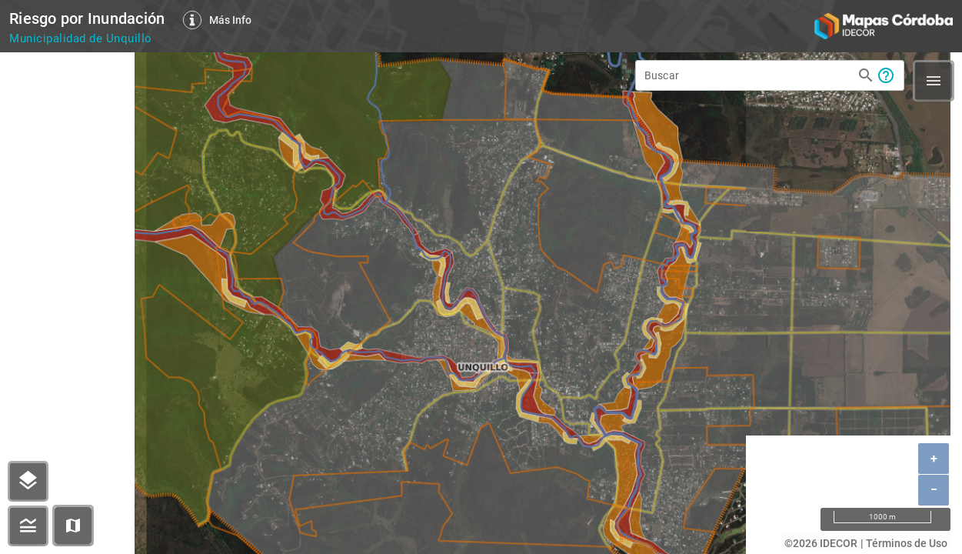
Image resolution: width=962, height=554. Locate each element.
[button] (73, 525)
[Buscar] (748, 75)
